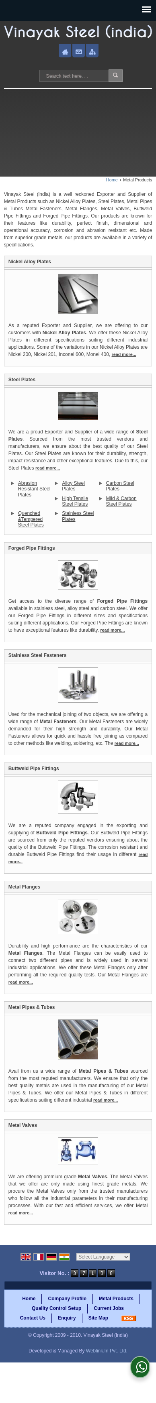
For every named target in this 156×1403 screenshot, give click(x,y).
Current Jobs (109, 1308)
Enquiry (67, 1318)
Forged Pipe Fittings (31, 548)
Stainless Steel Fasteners (37, 655)
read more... (124, 354)
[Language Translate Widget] (103, 1257)
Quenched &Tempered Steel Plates (31, 519)
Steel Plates (21, 379)
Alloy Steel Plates (73, 486)
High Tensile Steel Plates (75, 501)
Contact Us (32, 1318)
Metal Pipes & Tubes (31, 1007)
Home (112, 179)
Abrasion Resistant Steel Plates (34, 489)
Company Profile (67, 1298)
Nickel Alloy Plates (29, 261)
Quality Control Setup (56, 1308)
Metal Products (116, 1298)
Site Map (98, 1318)
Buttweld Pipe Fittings (33, 768)
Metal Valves (22, 1125)
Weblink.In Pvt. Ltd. (106, 1351)
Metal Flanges (24, 887)
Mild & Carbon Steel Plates (121, 501)
